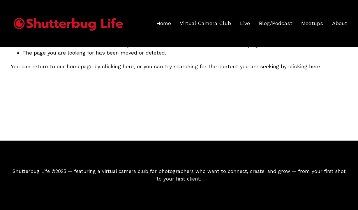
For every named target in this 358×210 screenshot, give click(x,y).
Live (245, 23)
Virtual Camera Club (205, 23)
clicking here (118, 66)
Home (163, 23)
